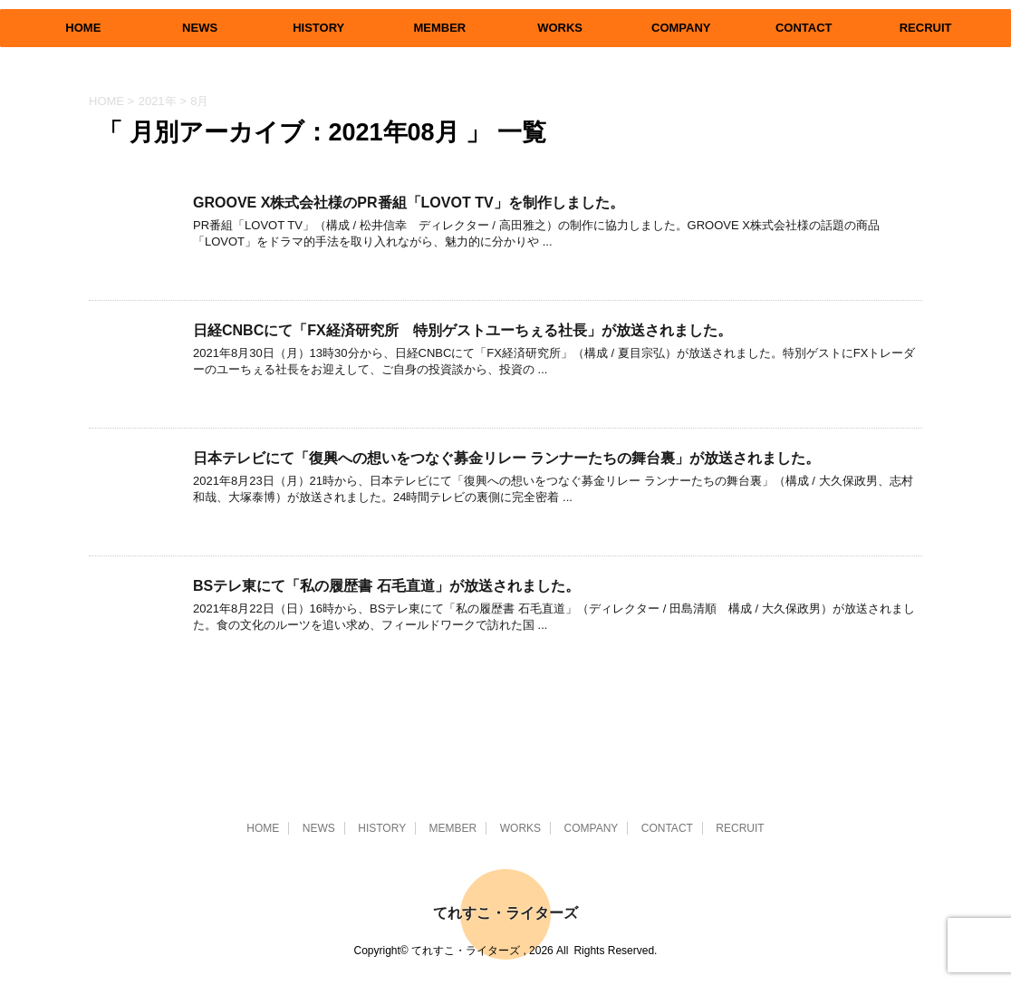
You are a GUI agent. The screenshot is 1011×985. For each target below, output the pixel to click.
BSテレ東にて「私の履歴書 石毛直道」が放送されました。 (386, 586)
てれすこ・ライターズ (505, 913)
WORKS (560, 27)
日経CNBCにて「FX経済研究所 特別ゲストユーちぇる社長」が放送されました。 (462, 330)
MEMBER (439, 27)
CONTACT (804, 27)
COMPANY (680, 27)
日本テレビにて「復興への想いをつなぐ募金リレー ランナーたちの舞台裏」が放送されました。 (506, 458)
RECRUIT (926, 27)
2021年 (158, 101)
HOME (83, 27)
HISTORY (318, 27)
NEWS (199, 27)
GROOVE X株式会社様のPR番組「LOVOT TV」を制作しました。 (408, 202)
